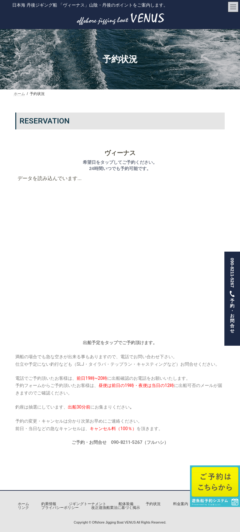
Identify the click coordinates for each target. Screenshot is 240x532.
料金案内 (180, 504)
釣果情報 (48, 504)
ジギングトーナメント (87, 504)
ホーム (23, 504)
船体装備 (125, 504)
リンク (23, 507)
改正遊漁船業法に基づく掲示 (115, 507)
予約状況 (153, 504)
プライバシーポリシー (60, 507)
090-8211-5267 (232, 298)
